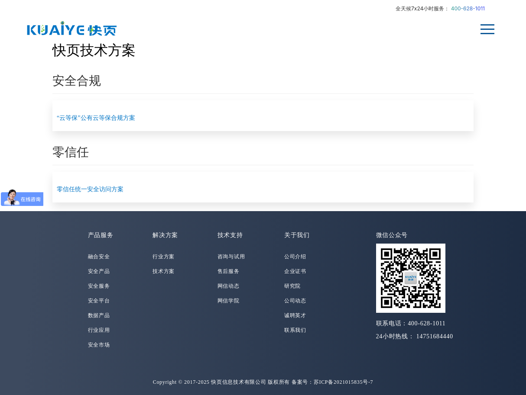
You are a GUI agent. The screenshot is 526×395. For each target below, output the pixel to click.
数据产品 (99, 315)
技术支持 (230, 235)
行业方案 (164, 257)
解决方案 (165, 235)
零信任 (70, 152)
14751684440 (434, 336)
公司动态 (295, 301)
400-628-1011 (468, 8)
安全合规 (76, 80)
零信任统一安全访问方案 (90, 189)
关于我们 (297, 235)
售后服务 (229, 271)
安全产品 (99, 271)
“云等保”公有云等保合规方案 (96, 118)
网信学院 (229, 301)
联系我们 (295, 330)
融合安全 (99, 257)
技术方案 (164, 271)
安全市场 (99, 345)
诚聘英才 (295, 315)
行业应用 (99, 330)
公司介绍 (295, 257)
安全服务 (99, 286)
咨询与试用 (231, 257)
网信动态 (229, 286)
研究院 (292, 286)
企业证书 (295, 271)
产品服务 (101, 235)
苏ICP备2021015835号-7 (343, 382)
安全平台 (99, 301)
